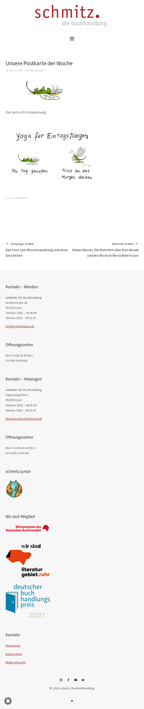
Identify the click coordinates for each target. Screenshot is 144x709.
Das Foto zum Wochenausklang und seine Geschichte (39, 250)
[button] (8, 701)
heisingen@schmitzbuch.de (24, 419)
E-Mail (83, 681)
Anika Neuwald (36, 70)
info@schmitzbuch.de (20, 326)
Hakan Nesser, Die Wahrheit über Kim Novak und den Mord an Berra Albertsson (105, 250)
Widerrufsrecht (16, 662)
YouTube (75, 681)
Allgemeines (22, 198)
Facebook (68, 681)
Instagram (61, 681)
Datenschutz (14, 654)
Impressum (13, 646)
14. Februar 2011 (14, 70)
